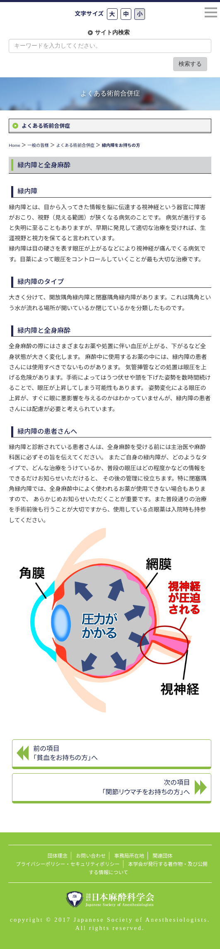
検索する (190, 64)
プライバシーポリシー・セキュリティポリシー (68, 864)
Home (14, 145)
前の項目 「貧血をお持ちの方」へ (65, 753)
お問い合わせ (91, 856)
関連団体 (162, 856)
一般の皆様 (37, 145)
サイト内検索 (112, 32)
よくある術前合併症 (46, 125)
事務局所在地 (129, 856)
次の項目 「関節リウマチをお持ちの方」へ (146, 787)
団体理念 (58, 856)
